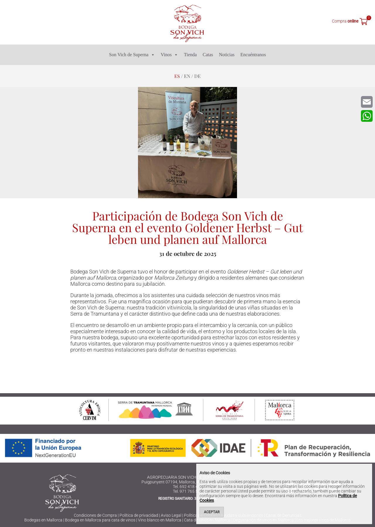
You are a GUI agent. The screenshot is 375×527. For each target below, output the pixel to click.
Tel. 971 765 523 (187, 491)
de (197, 76)
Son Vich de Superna (132, 55)
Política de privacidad (139, 515)
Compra (345, 21)
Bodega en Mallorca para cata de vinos (100, 520)
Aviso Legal (171, 515)
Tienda (190, 54)
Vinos (169, 55)
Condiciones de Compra (95, 515)
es (177, 76)
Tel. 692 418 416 (187, 486)
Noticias (226, 54)
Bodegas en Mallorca (43, 520)
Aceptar (211, 512)
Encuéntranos (253, 54)
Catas (208, 54)
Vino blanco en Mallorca (159, 520)
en (187, 76)
